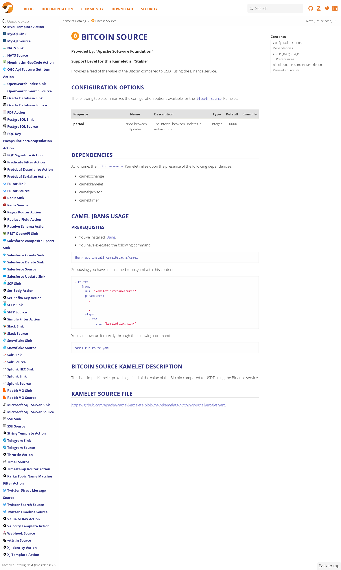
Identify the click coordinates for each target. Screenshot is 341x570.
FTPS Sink (13, 347)
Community (92, 9)
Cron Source (15, 153)
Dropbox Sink (16, 253)
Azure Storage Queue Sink (26, 68)
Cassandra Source (20, 103)
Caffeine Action (18, 89)
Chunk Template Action (25, 132)
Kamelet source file (286, 70)
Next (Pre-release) (319, 21)
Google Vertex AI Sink (23, 489)
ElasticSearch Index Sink (25, 274)
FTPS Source (15, 354)
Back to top (329, 565)
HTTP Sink (13, 539)
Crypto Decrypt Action (24, 160)
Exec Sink (13, 289)
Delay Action (15, 196)
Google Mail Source (21, 425)
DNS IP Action (16, 217)
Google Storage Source (23, 482)
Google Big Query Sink (23, 404)
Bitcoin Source (17, 82)
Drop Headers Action (22, 246)
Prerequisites (285, 59)
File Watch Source (20, 318)
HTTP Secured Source (22, 532)
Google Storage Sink (21, 475)
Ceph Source (15, 118)
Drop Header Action (21, 239)
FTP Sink (12, 332)
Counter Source (18, 146)
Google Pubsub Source (23, 439)
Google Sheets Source (22, 454)
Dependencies (283, 48)
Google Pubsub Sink (21, 432)
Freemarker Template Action (29, 325)
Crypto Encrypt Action (23, 167)
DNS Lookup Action (21, 225)
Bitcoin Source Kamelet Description (297, 65)
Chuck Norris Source (22, 125)
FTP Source (14, 339)
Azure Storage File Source (26, 61)
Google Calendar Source (25, 411)
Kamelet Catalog (74, 21)
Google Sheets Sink (20, 446)
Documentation (57, 9)
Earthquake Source (21, 267)
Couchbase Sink (18, 139)
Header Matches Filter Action (29, 511)
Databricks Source (20, 189)
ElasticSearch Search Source (28, 282)
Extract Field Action (21, 296)
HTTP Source (15, 546)
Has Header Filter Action (25, 504)
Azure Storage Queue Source (28, 75)
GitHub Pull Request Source (28, 389)
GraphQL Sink (16, 496)
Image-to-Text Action (22, 203)
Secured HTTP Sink (20, 525)
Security (149, 9)
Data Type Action (19, 175)
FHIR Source (15, 311)
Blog (29, 9)
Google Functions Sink (23, 418)
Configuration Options (288, 43)
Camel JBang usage (286, 54)
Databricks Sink (18, 182)
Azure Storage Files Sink (24, 53)
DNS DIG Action (18, 210)
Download (122, 9)
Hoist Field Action (20, 518)
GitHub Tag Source (20, 397)
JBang (110, 237)
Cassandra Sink (17, 96)
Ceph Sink (13, 110)
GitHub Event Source (22, 368)
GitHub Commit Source (24, 361)
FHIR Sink (13, 304)
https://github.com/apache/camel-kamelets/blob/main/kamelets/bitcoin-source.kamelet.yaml (148, 404)
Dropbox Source (18, 260)
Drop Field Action (19, 232)
